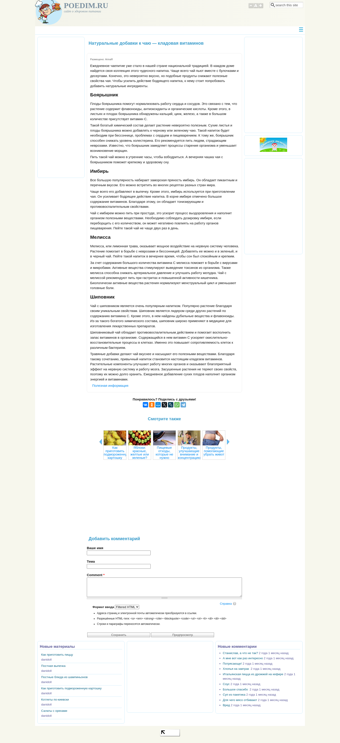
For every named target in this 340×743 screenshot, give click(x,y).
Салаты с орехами (54, 710)
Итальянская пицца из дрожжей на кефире (253, 674)
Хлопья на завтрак (236, 668)
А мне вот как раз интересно (243, 658)
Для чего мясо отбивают (240, 700)
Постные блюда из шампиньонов (64, 677)
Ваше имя (95, 548)
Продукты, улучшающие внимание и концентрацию (189, 453)
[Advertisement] (164, 500)
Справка (226, 603)
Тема (91, 561)
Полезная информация (110, 385)
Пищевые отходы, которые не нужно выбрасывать (164, 454)
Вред (226, 705)
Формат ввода (103, 607)
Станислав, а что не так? (240, 653)
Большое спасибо (236, 689)
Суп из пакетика (234, 694)
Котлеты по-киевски (55, 699)
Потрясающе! (232, 663)
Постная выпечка (53, 666)
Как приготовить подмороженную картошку (116, 453)
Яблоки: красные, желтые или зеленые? (139, 453)
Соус (226, 684)
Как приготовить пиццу (57, 654)
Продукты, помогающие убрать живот (214, 451)
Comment (96, 575)
